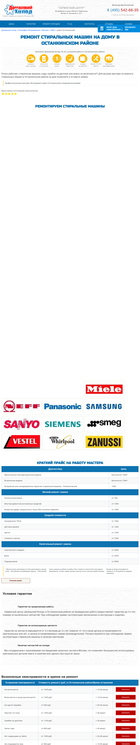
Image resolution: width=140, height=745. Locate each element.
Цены (11, 24)
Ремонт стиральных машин (14, 726)
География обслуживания (62, 726)
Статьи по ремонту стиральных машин (67, 728)
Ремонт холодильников (12, 730)
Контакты (89, 24)
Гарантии (31, 24)
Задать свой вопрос (17, 529)
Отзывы (109, 24)
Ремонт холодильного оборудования (18, 728)
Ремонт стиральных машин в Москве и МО (18, 16)
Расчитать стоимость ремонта (64, 733)
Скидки (128, 24)
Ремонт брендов (51, 24)
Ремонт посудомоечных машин (16, 733)
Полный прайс (16, 292)
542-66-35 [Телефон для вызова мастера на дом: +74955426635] (123, 10)
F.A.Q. (69, 24)
